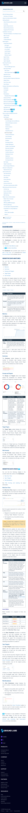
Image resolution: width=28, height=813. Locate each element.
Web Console (6, 35)
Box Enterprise (9, 138)
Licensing (6, 24)
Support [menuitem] (3, 772)
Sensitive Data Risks (12, 248)
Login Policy (6, 181)
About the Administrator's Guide (9, 18)
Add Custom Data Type (9, 72)
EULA (11, 811)
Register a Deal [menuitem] (4, 782)
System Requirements (8, 26)
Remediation (6, 94)
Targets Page (6, 115)
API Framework (7, 109)
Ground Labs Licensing (8, 719)
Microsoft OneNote (10, 148)
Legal (7, 811)
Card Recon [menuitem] (3, 751)
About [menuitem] (2, 760)
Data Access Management (9, 101)
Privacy (2, 811)
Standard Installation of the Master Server (12, 33)
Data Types (7, 70)
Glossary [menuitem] (3, 801)
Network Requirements (9, 28)
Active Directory (7, 179)
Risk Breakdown (8, 480)
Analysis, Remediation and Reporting (11, 86)
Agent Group (6, 57)
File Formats (7, 275)
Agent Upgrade (7, 61)
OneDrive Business (10, 152)
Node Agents (5, 41)
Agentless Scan (7, 74)
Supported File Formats (9, 29)
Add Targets (6, 117)
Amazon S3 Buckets (10, 134)
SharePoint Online (9, 158)
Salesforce (8, 156)
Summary (7, 269)
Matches (7, 267)
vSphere (6, 210)
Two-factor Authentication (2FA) (10, 185)
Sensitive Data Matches (10, 246)
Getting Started (6, 20)
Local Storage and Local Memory (12, 121)
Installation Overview (7, 31)
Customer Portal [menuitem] (4, 775)
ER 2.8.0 (10, 222)
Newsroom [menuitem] (3, 765)
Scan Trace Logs (7, 82)
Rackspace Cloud (9, 154)
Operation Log (7, 107)
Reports (5, 92)
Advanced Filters (7, 97)
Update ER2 (6, 37)
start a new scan (6, 252)
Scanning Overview (7, 63)
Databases (8, 125)
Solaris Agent (7, 53)
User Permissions (7, 173)
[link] (7, 2)
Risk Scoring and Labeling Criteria (12, 105)
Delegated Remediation (10, 95)
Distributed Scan (7, 76)
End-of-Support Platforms (9, 165)
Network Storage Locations (11, 123)
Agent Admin (6, 59)
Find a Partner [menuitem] (4, 784)
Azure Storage (9, 136)
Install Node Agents (8, 43)
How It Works (20, 524)
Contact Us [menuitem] (3, 763)
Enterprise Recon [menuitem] (5, 750)
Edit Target (6, 162)
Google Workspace (10, 144)
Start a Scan (6, 64)
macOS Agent (8, 51)
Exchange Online (9, 142)
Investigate (6, 90)
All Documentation (5, 222)
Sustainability (17, 811)
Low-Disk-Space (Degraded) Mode (11, 206)
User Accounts (7, 175)
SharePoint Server (9, 130)
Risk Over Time (8, 476)
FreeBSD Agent (8, 47)
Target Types (8, 273)
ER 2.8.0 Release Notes (8, 14)
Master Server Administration (9, 197)
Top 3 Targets (8, 478)
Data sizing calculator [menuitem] (6, 803)
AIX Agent (7, 45)
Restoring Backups (8, 204)
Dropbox (7, 140)
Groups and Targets (9, 271)
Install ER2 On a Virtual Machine (10, 208)
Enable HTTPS (7, 200)
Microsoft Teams (9, 150)
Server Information (8, 191)
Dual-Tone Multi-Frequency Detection (12, 78)
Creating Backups (7, 39)
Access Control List (8, 183)
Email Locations (9, 126)
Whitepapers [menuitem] (4, 799)
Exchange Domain (9, 160)
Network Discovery (8, 169)
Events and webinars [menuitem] (5, 796)
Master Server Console (8, 198)
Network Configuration (7, 167)
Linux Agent (7, 49)
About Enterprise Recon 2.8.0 (10, 22)
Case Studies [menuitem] (4, 798)
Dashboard (6, 88)
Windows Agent (8, 55)
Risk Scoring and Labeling (9, 103)
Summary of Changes (8, 16)
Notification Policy (7, 193)
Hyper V (6, 214)
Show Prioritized (6, 660)
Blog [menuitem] (2, 794)
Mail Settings (6, 195)
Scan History (6, 84)
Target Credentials (7, 164)
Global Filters (6, 80)
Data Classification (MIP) (9, 99)
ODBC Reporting (7, 111)
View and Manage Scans (10, 66)
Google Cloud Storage (10, 146)
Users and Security (7, 171)
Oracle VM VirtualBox (9, 212)
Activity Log (6, 189)
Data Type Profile (7, 68)
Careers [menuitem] (2, 762)
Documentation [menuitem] (4, 774)
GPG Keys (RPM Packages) (9, 202)
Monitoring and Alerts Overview (9, 187)
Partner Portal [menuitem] (4, 787)
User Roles (6, 177)
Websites (7, 128)
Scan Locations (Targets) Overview (10, 113)
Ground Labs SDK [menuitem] (5, 753)
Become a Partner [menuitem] (5, 786)
